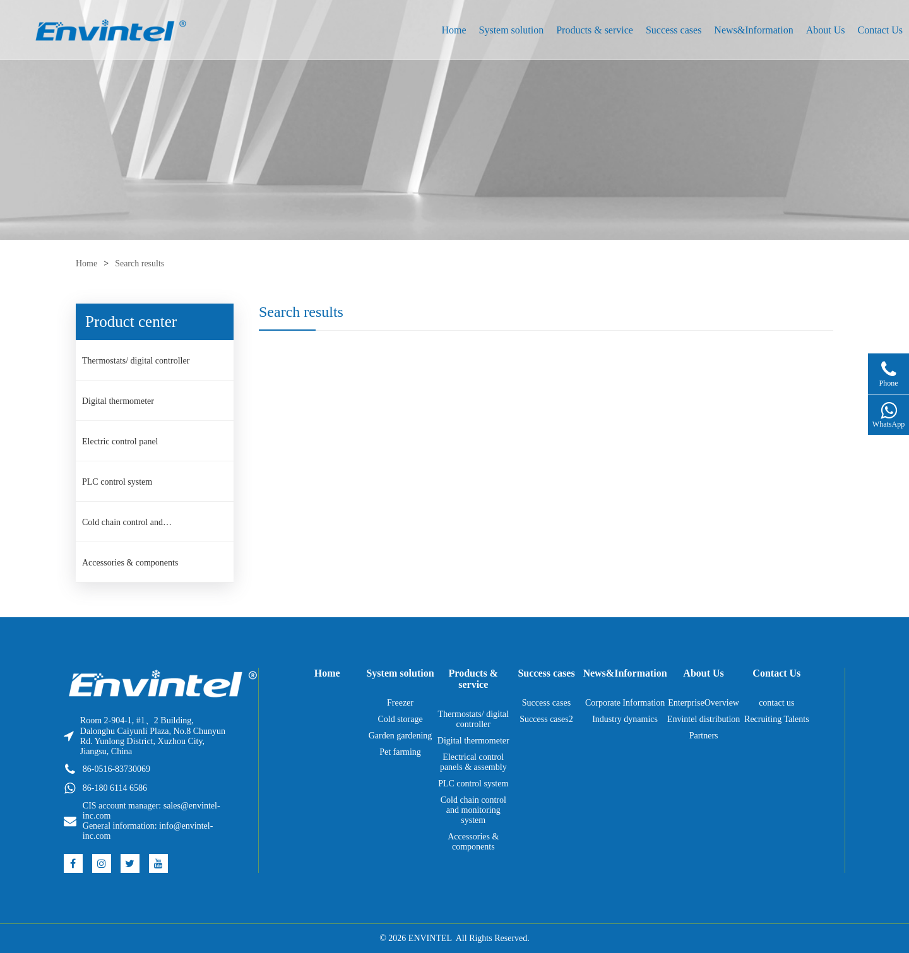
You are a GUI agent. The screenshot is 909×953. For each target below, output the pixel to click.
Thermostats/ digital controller (135, 360)
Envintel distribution (703, 719)
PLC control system (117, 482)
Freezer (400, 702)
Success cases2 (546, 719)
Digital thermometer (118, 401)
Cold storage (399, 719)
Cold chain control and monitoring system (122, 526)
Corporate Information (625, 702)
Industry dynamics (625, 719)
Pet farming (400, 752)
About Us (825, 30)
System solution (511, 30)
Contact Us (880, 30)
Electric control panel (120, 441)
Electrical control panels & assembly (473, 762)
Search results (139, 263)
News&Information (753, 30)
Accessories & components (130, 562)
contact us (776, 702)
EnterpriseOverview (703, 702)
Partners (703, 735)
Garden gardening (400, 735)
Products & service (594, 30)
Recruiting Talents (776, 719)
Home (453, 30)
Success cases (673, 30)
